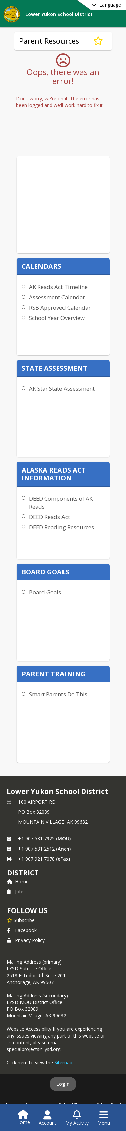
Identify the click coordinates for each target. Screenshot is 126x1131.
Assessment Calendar (57, 297)
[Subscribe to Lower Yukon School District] (21, 920)
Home (18, 881)
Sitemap (63, 1062)
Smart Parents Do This (58, 694)
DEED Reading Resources (61, 527)
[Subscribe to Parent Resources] (98, 41)
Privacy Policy (26, 940)
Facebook (22, 930)
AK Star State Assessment (62, 388)
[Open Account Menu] (47, 1118)
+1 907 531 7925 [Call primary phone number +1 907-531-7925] (36, 838)
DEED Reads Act (49, 517)
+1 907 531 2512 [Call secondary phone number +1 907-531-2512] (36, 848)
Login (63, 1084)
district (23, 872)
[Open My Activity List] (77, 1118)
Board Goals (45, 592)
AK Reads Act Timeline (58, 287)
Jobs (16, 891)
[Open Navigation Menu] (103, 1118)
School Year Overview (57, 318)
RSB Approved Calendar (60, 307)
